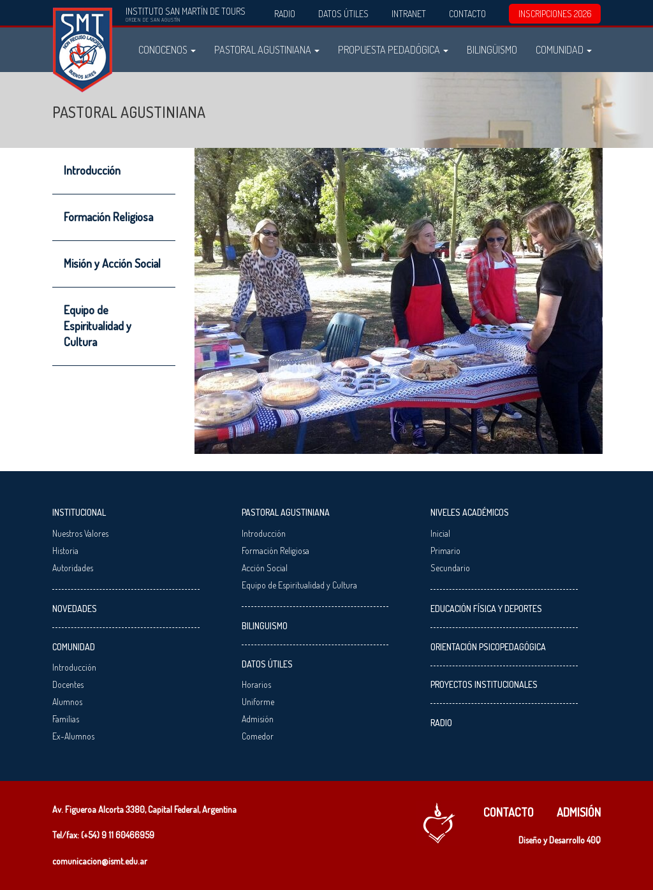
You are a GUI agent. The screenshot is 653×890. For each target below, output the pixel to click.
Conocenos (167, 49)
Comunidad (564, 49)
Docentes (68, 684)
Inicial (440, 533)
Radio (284, 13)
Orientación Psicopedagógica (488, 646)
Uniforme (258, 701)
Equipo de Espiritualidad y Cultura (97, 326)
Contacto (467, 13)
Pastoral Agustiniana (266, 49)
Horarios (256, 684)
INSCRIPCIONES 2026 (555, 13)
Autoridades (72, 567)
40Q (594, 840)
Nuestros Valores (80, 533)
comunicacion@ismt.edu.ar (99, 861)
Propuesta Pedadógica (393, 49)
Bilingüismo (492, 49)
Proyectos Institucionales (484, 684)
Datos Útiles (343, 13)
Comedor (258, 736)
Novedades (74, 608)
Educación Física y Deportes (486, 608)
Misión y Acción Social (112, 263)
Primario (445, 550)
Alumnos (67, 701)
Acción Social (265, 567)
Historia (65, 550)
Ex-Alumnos (73, 736)
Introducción (92, 170)
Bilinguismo (265, 625)
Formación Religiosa (108, 217)
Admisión (258, 718)
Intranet (409, 13)
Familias (65, 718)
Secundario (450, 567)
